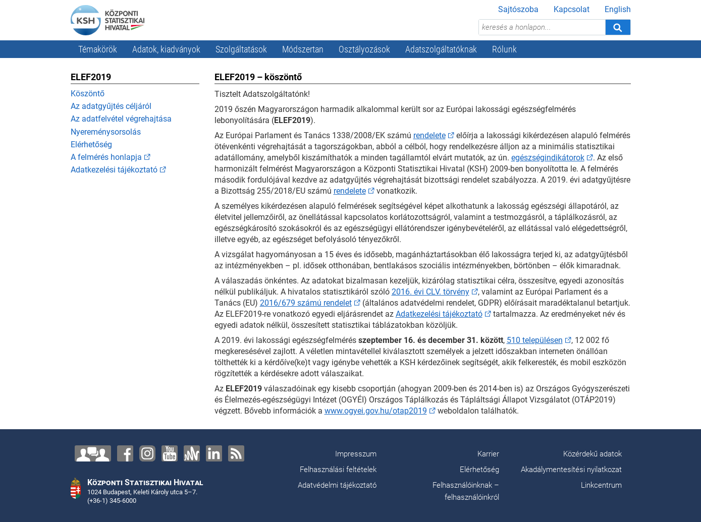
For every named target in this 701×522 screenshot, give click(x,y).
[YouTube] (169, 453)
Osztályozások (364, 49)
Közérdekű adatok (592, 453)
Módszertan (302, 49)
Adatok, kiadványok (166, 49)
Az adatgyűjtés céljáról (111, 106)
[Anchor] (192, 453)
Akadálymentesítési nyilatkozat (571, 469)
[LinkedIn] (214, 453)
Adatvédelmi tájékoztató (337, 485)
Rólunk (504, 49)
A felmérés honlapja (106, 157)
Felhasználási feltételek (338, 469)
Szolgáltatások (241, 49)
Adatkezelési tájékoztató (114, 170)
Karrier (488, 453)
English (618, 9)
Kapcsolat (571, 9)
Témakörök (97, 49)
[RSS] (236, 453)
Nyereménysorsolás (106, 132)
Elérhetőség (91, 144)
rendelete (429, 135)
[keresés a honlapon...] (542, 27)
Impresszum (355, 453)
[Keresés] (617, 27)
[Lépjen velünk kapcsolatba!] (93, 453)
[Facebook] (125, 453)
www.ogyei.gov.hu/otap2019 (376, 411)
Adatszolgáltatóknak (441, 49)
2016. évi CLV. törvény (430, 292)
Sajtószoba (518, 9)
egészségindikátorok (547, 157)
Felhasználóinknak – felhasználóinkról (466, 491)
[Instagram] (147, 453)
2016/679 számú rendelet (306, 303)
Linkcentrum (601, 485)
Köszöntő (87, 93)
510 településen (535, 340)
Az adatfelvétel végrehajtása (121, 119)
